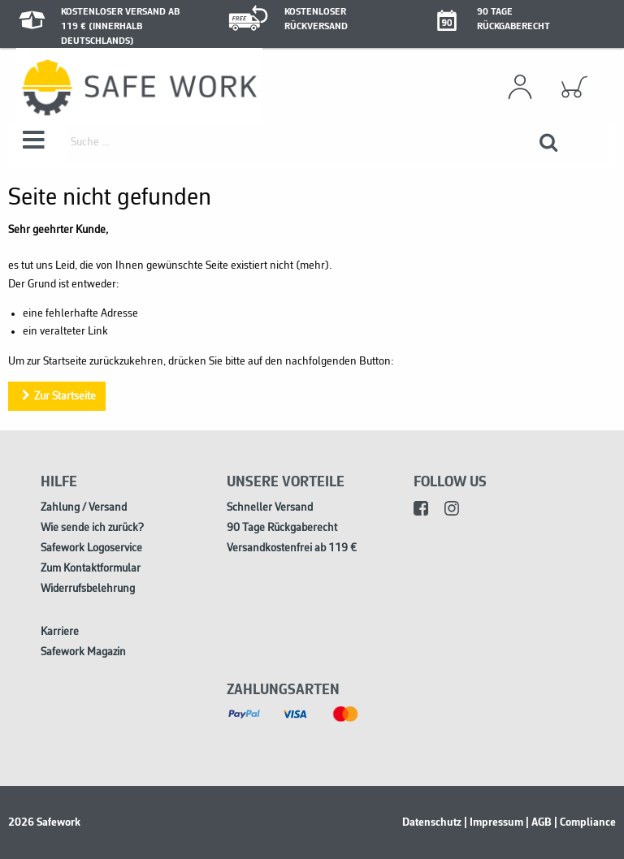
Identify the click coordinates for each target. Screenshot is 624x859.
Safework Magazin (83, 652)
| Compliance (585, 822)
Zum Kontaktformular (91, 569)
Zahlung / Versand (84, 508)
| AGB (539, 822)
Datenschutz (432, 822)
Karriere (60, 632)
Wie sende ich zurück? (92, 528)
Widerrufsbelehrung (88, 589)
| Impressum (493, 822)
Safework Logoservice (91, 548)
